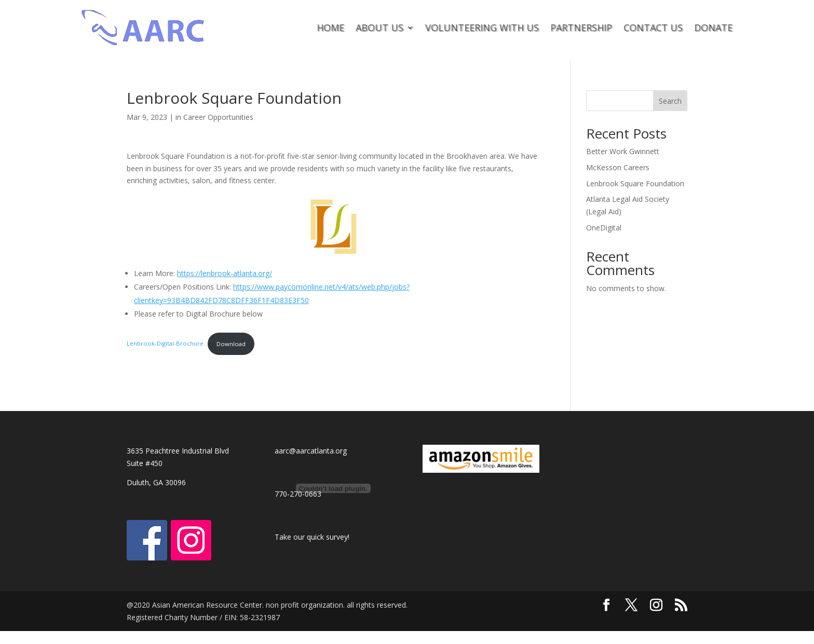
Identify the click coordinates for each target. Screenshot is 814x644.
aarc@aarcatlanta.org (311, 451)
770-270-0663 (298, 494)
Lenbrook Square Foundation (635, 183)
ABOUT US (379, 27)
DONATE (713, 27)
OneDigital (603, 227)
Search (670, 101)
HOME (330, 27)
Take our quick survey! (312, 537)
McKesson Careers (617, 167)
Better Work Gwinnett (622, 151)
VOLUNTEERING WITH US (482, 27)
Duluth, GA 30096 (156, 482)
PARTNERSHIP (581, 27)
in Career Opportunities (214, 117)
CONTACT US (653, 27)
